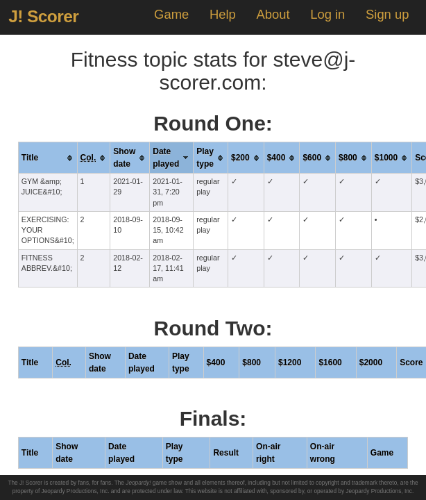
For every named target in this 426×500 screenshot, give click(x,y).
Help (223, 14)
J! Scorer (43, 16)
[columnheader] (47, 158)
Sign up (387, 14)
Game (171, 14)
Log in (327, 14)
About (272, 14)
